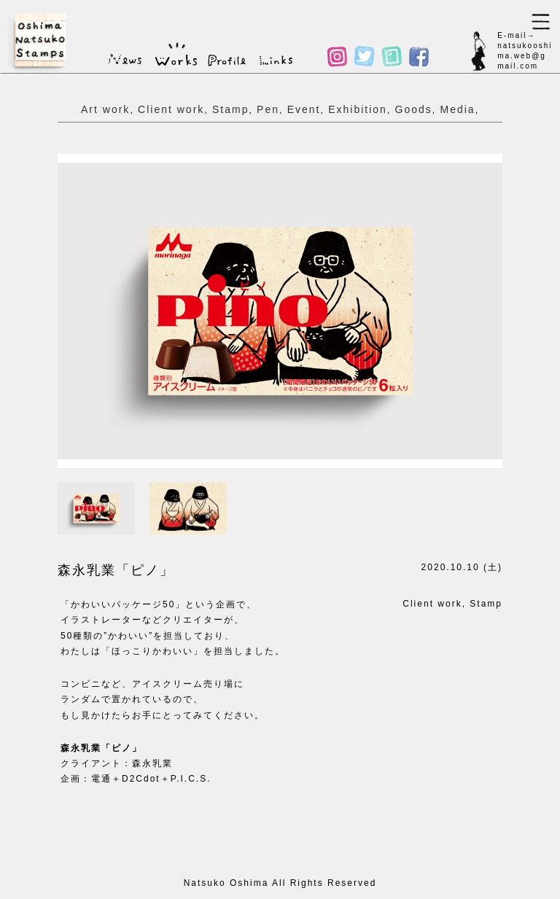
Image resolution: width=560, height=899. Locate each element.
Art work (105, 109)
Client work (171, 109)
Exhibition (357, 109)
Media (457, 109)
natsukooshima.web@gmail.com (524, 56)
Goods (413, 109)
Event (304, 109)
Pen (268, 109)
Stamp (230, 109)
